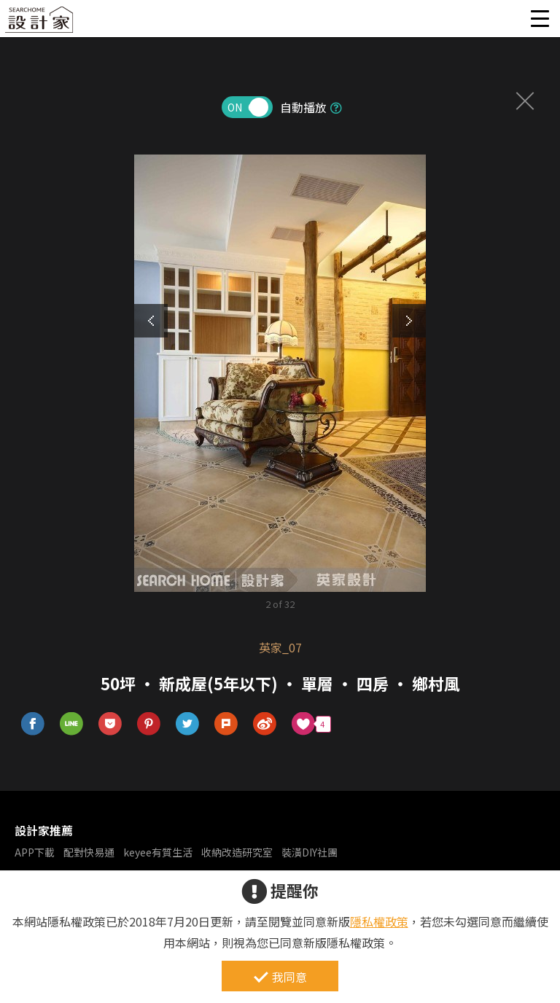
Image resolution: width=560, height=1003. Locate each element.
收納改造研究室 (237, 852)
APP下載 (35, 852)
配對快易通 (88, 852)
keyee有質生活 (157, 852)
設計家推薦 (44, 830)
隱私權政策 (379, 921)
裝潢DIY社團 (309, 852)
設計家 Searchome (40, 24)
